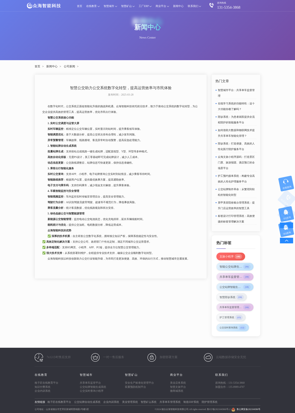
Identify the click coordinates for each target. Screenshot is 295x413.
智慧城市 (110, 6)
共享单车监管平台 (90, 382)
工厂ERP (145, 6)
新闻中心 (178, 6)
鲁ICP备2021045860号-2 (218, 409)
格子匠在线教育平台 (46, 382)
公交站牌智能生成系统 (93, 387)
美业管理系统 (130, 402)
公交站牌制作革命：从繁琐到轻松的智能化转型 (236, 192)
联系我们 (194, 6)
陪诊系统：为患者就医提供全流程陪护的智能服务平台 (236, 119)
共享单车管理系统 (170, 402)
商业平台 (162, 6)
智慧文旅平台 (178, 387)
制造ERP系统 (191, 402)
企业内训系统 (42, 390)
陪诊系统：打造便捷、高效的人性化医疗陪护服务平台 (236, 146)
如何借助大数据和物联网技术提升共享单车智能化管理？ (236, 133)
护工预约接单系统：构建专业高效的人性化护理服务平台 (236, 179)
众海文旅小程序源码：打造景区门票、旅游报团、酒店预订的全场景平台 (236, 163)
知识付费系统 (42, 387)
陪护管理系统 (209, 402)
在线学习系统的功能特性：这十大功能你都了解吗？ (236, 106)
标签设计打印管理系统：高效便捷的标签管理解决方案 (236, 219)
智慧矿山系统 (149, 402)
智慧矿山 (128, 6)
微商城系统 (176, 390)
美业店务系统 (178, 382)
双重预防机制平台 (135, 387)
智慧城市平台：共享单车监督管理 (236, 93)
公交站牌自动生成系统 (87, 402)
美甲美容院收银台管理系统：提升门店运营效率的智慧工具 (236, 205)
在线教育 (93, 6)
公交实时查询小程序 (91, 390)
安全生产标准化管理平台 (139, 382)
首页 (79, 6)
